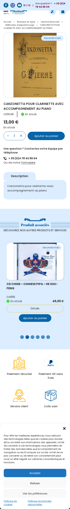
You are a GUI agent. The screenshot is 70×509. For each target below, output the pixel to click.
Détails (35, 308)
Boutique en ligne (26, 21)
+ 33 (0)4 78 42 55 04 (22, 158)
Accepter (35, 473)
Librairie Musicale (50, 21)
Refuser (35, 483)
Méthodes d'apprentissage (19, 24)
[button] (64, 428)
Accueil (7, 21)
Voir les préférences (35, 493)
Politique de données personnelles (40, 503)
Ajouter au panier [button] (35, 318)
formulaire (28, 162)
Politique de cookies (10, 503)
